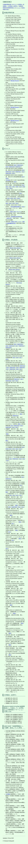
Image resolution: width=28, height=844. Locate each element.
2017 (23, 171)
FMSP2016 (8, 173)
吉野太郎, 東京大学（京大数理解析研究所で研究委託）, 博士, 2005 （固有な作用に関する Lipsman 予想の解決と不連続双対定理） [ (15, 640)
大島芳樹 (8, 205)
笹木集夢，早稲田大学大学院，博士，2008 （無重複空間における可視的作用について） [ (15, 610)
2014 (10, 203)
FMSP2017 (18, 166)
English (5, 1)
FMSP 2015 (8, 449)
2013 (13, 203)
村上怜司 (8, 259)
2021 (13, 186)
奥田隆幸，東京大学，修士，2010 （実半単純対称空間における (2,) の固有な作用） (15, 592)
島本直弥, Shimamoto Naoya (13, 394)
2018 (7, 166)
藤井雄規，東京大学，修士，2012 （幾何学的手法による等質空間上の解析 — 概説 (15, 562)
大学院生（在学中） (13, 6)
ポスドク (14, 4)
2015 (7, 203)
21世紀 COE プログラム (16, 211)
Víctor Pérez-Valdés (10, 319)
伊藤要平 (8, 349)
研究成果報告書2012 (16, 206)
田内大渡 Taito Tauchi (11, 382)
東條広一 (8, 810)
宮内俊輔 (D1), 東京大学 (12, 701)
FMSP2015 (8, 427)
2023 (7, 186)
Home (9, 1)
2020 (17, 186)
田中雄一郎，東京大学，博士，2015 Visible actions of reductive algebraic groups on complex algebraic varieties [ (15, 489)
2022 (10, 186)
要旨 (21, 414)
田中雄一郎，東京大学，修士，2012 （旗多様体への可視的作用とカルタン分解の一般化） (15, 553)
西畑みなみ (8, 297)
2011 (23, 206)
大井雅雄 (8, 794)
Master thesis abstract (15, 248)
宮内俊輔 (8, 243)
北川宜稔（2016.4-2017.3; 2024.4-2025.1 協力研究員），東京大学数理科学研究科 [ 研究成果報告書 (15, 191)
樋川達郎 (8, 306)
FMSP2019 (20, 165)
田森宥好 (8, 360)
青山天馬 (8, 249)
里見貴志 (8, 163)
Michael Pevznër (15, 80)
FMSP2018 (12, 166)
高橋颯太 (8, 703)
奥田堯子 (8, 331)
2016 (13, 173)
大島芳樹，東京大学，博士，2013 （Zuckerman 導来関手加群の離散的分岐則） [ (15, 512)
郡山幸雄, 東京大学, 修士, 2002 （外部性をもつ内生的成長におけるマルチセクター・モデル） (15, 660)
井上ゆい (8, 312)
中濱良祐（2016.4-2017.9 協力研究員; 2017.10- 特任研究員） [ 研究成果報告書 (15, 196)
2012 (17, 203)
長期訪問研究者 (7, 4)
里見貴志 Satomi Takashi (12, 402)
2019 (15, 165)
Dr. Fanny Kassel (10, 65)
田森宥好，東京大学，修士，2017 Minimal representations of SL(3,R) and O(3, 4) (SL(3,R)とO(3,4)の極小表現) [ (15, 437)
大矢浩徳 (8, 180)
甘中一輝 (8, 337)
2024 (23, 185)
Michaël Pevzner (15, 107)
